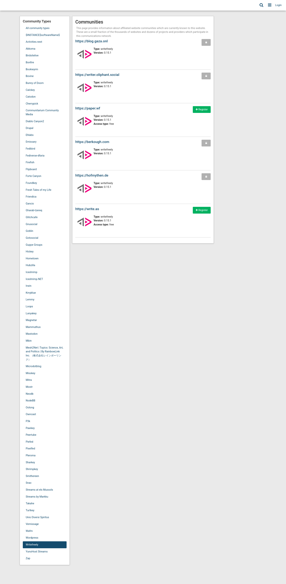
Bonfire (30, 62)
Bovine (30, 76)
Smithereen (32, 476)
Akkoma (30, 48)
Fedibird (30, 148)
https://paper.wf (87, 108)
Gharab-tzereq (34, 210)
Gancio (30, 203)
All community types (37, 28)
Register (202, 109)
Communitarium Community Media (42, 112)
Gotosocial (32, 237)
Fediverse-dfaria (35, 155)
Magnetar (31, 320)
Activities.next (34, 41)
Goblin (29, 231)
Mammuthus (33, 327)
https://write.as (87, 209)
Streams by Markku (37, 496)
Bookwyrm (32, 69)
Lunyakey (31, 313)
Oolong (30, 407)
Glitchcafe (32, 217)
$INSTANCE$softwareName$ (43, 35)
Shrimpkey (32, 469)
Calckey (30, 90)
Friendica (31, 196)
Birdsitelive (32, 55)
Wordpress (32, 537)
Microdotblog (33, 366)
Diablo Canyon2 (35, 121)
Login (278, 5)
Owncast (31, 414)
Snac (29, 482)
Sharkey (30, 462)
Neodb (29, 393)
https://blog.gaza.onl (91, 41)
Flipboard (31, 169)
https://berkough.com (92, 142)
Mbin (29, 340)
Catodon (31, 96)
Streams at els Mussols (39, 489)
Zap (28, 558)
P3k (28, 421)
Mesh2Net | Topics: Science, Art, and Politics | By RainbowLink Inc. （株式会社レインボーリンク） (44, 353)
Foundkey (31, 183)
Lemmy (30, 299)
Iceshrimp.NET (34, 279)
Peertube (31, 434)
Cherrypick (32, 103)
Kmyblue (31, 292)
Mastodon (32, 333)
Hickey (30, 251)
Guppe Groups (34, 244)
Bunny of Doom (35, 83)
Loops (29, 306)
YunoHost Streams (37, 551)
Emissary (31, 141)
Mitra (29, 380)
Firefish (30, 162)
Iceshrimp (31, 272)
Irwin (28, 285)
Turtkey (30, 510)
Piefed (29, 441)
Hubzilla (30, 265)
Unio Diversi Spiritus (37, 517)
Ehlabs (30, 135)
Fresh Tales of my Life (38, 190)
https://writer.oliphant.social (97, 75)
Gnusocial (31, 224)
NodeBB (30, 400)
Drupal (29, 128)
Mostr (29, 386)
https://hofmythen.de (91, 175)
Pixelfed (30, 448)
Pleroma (31, 455)
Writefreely (32, 544)
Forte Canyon (33, 176)
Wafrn (29, 531)
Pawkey (30, 428)
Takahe (30, 503)
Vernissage (32, 524)
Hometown (32, 258)
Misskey (30, 373)
